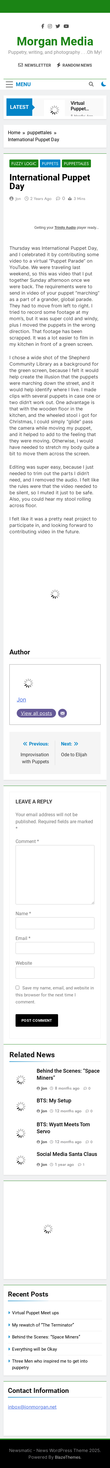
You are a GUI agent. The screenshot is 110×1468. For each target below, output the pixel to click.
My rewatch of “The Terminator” (43, 1325)
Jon (18, 198)
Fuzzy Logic (23, 164)
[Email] (62, 713)
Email (23, 938)
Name (23, 913)
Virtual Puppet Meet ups (80, 105)
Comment (27, 841)
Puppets (50, 164)
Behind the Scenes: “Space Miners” (46, 1337)
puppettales (76, 164)
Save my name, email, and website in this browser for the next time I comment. (55, 995)
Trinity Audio (65, 228)
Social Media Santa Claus (67, 1154)
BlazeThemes (67, 1457)
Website (24, 963)
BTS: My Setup (54, 1101)
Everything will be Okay (34, 1349)
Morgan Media (55, 41)
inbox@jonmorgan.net (32, 1407)
